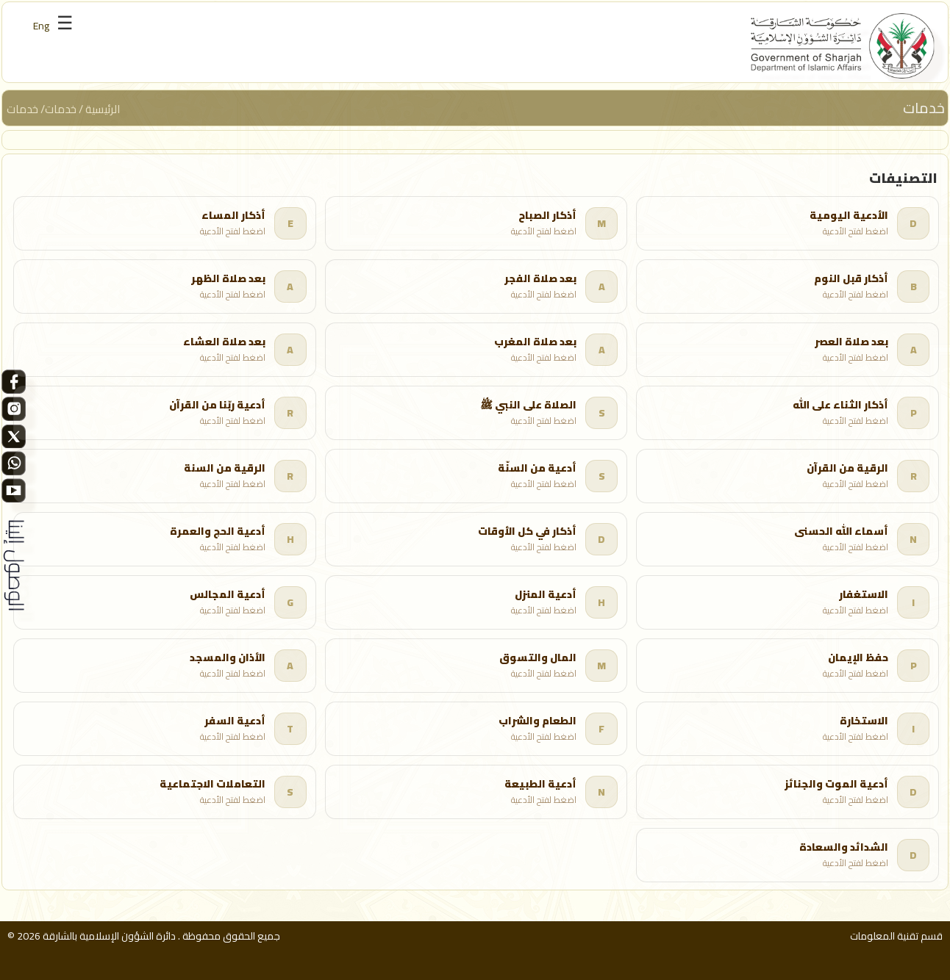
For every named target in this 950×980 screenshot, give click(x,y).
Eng (41, 25)
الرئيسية (104, 109)
